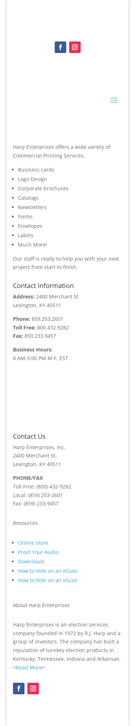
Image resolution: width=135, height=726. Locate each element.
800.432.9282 (53, 327)
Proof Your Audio (38, 552)
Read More (29, 667)
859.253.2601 (47, 318)
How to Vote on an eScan (47, 580)
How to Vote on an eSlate (48, 570)
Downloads (31, 561)
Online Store (33, 542)
